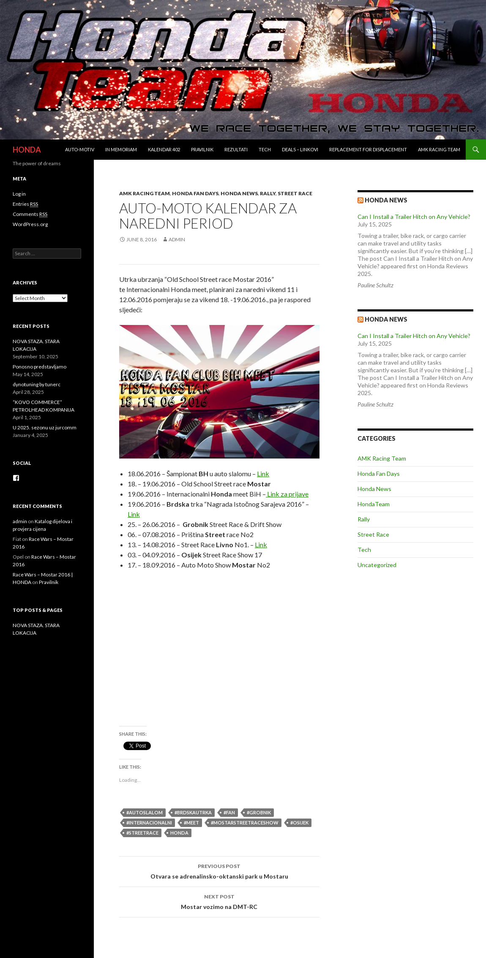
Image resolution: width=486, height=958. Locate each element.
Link (263, 473)
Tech (265, 149)
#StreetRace (142, 832)
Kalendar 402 (164, 149)
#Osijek (299, 822)
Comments (30, 214)
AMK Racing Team (439, 149)
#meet (191, 822)
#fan (229, 812)
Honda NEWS (386, 319)
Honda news (386, 200)
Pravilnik (202, 149)
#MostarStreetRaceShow (244, 822)
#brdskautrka (193, 812)
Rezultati (236, 149)
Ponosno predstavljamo (39, 366)
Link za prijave (287, 494)
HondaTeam (374, 504)
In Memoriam (121, 149)
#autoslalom (144, 812)
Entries (25, 204)
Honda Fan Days (195, 193)
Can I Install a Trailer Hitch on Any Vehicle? (414, 216)
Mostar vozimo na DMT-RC (219, 901)
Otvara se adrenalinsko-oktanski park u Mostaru (219, 870)
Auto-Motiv (79, 149)
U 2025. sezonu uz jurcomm (44, 427)
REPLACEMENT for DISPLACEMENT (368, 149)
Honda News (239, 193)
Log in (19, 194)
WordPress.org (30, 224)
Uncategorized (377, 564)
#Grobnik (259, 812)
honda (179, 832)
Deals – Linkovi (300, 149)
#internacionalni (149, 822)
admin (177, 239)
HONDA (27, 149)
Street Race (295, 193)
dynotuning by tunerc (36, 384)
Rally (268, 193)
